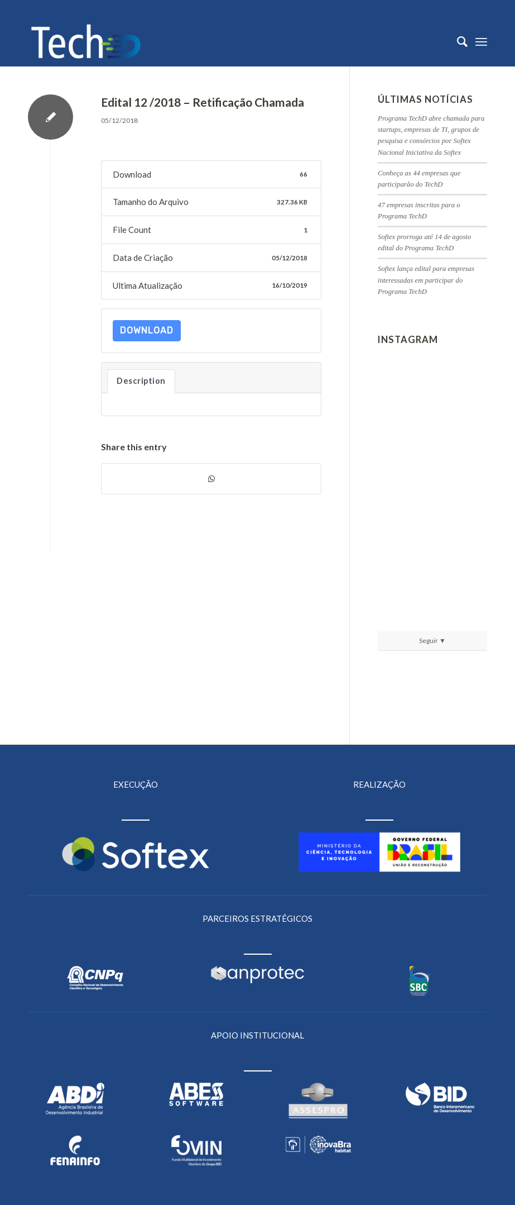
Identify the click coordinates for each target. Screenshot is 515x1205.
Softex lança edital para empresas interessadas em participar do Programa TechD (426, 280)
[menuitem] (457, 41)
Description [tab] (141, 380)
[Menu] (481, 41)
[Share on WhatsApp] (211, 479)
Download (147, 330)
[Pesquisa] (457, 41)
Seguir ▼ (432, 640)
